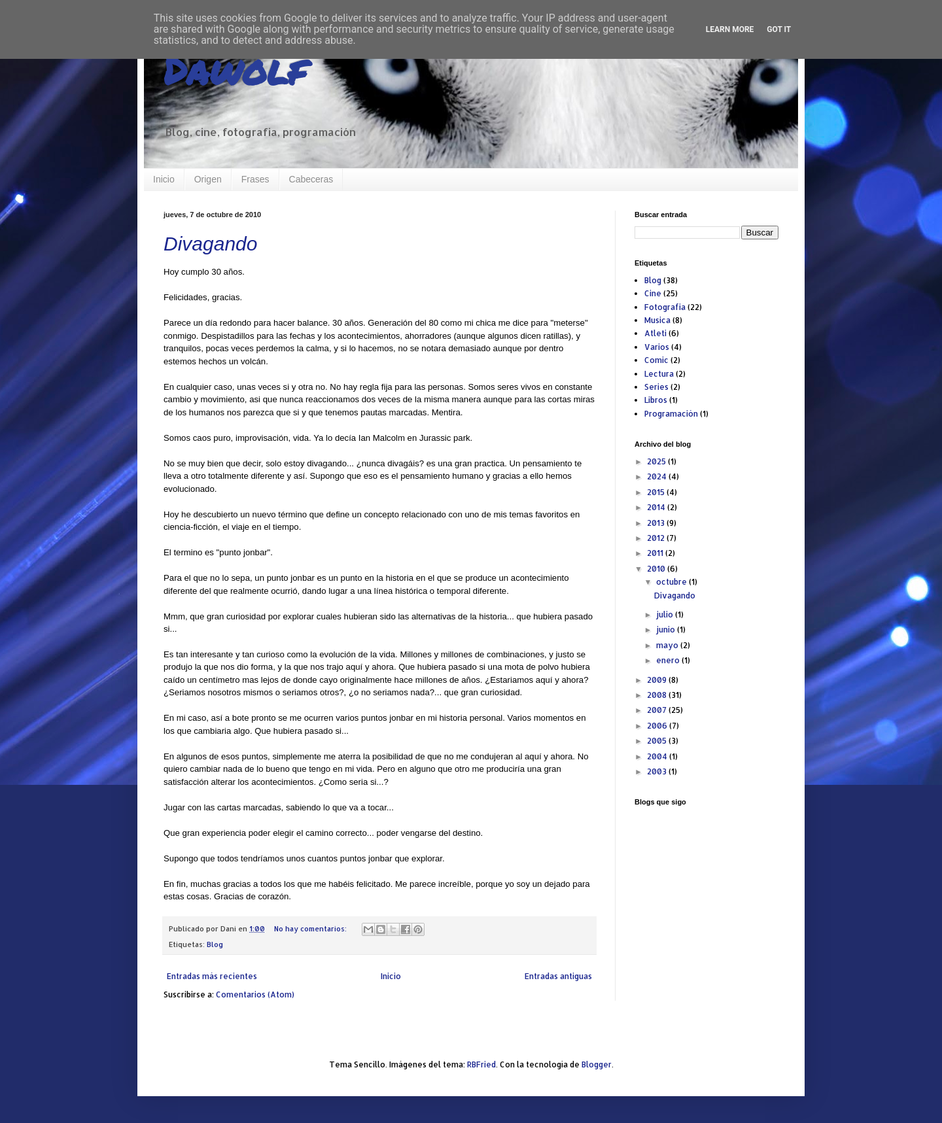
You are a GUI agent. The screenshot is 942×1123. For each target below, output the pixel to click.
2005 (658, 741)
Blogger (597, 1064)
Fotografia (665, 307)
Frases (255, 179)
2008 (658, 695)
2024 (658, 476)
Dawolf (234, 69)
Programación (671, 414)
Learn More (730, 29)
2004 (658, 756)
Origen (208, 179)
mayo (668, 645)
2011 (656, 553)
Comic (656, 360)
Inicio (164, 179)
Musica (657, 320)
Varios (656, 347)
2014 (657, 507)
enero (669, 660)
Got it (779, 29)
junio (666, 629)
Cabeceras (311, 179)
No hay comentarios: (311, 928)
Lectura (659, 374)
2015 (657, 492)
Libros (655, 400)
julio (665, 614)
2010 (657, 569)
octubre (672, 582)
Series (656, 387)
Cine (652, 293)
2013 (657, 523)
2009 (658, 680)
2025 (657, 461)
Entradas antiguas (558, 976)
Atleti (655, 333)
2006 (658, 726)
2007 (658, 710)
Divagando (210, 243)
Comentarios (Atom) (255, 994)
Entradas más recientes (212, 976)
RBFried (481, 1064)
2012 (657, 538)
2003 (658, 771)
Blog (215, 944)
